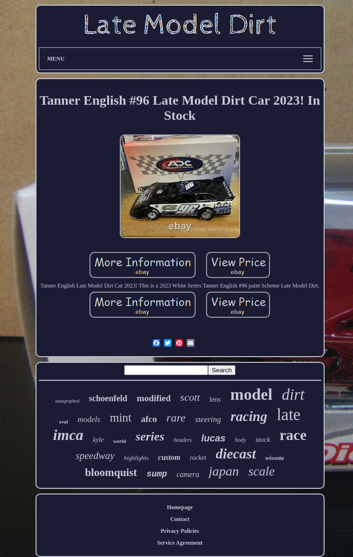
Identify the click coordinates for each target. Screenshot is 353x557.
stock (262, 439)
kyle (98, 439)
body (240, 440)
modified (154, 398)
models (89, 419)
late (289, 414)
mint (121, 417)
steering (208, 419)
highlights (136, 457)
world (120, 441)
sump (156, 474)
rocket (198, 457)
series (150, 436)
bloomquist (111, 472)
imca (68, 434)
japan (223, 471)
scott (190, 397)
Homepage (180, 507)
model (251, 394)
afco (149, 419)
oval (63, 421)
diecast (236, 453)
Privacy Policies (180, 531)
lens (215, 399)
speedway (95, 455)
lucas (213, 438)
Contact (180, 519)
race (293, 435)
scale (261, 471)
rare (175, 418)
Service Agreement (179, 542)
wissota (274, 457)
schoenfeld (108, 398)
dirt (293, 394)
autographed (67, 401)
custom (169, 457)
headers (183, 440)
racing (249, 416)
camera (187, 474)
